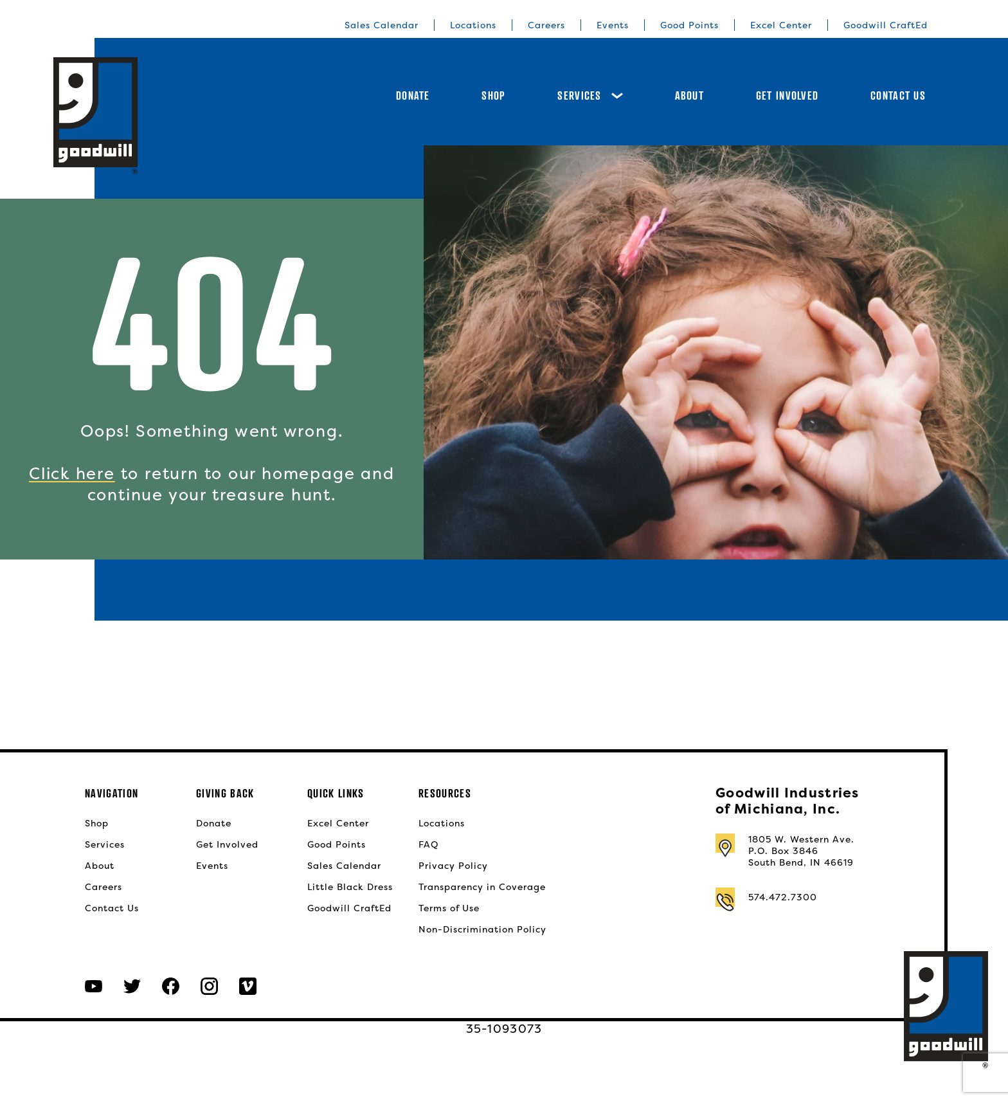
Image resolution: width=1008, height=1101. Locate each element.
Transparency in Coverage (482, 887)
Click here (72, 473)
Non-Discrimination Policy (482, 929)
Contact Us (898, 95)
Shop (493, 95)
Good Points (689, 25)
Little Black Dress (350, 887)
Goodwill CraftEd (885, 25)
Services (589, 95)
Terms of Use (449, 908)
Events (613, 25)
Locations (473, 25)
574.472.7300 (782, 897)
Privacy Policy (453, 865)
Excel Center (781, 25)
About (689, 95)
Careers (546, 25)
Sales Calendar (382, 25)
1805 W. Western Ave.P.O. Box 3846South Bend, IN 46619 (801, 850)
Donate (413, 95)
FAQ (428, 844)
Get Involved (787, 95)
